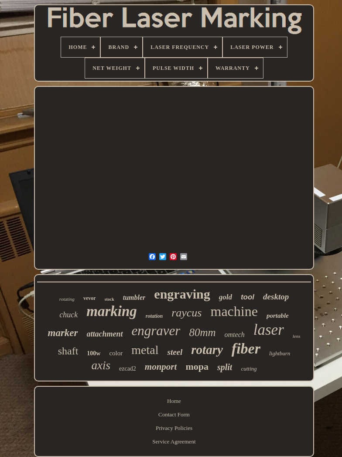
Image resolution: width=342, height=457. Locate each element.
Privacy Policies (174, 428)
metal (144, 350)
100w (93, 353)
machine (233, 311)
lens (297, 336)
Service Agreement (173, 441)
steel (174, 352)
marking (111, 311)
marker (63, 332)
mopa (197, 366)
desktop (276, 296)
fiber (246, 348)
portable (278, 315)
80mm (202, 332)
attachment (105, 334)
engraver (156, 330)
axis (100, 365)
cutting (248, 368)
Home (174, 401)
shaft (68, 351)
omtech (235, 334)
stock (109, 299)
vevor (89, 298)
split (224, 367)
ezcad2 (127, 368)
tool (247, 297)
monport (161, 366)
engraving (182, 294)
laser (268, 329)
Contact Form (174, 414)
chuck (68, 314)
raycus (186, 312)
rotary (207, 350)
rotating (67, 299)
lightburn (279, 353)
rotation (154, 316)
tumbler (134, 297)
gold (225, 297)
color (116, 353)
